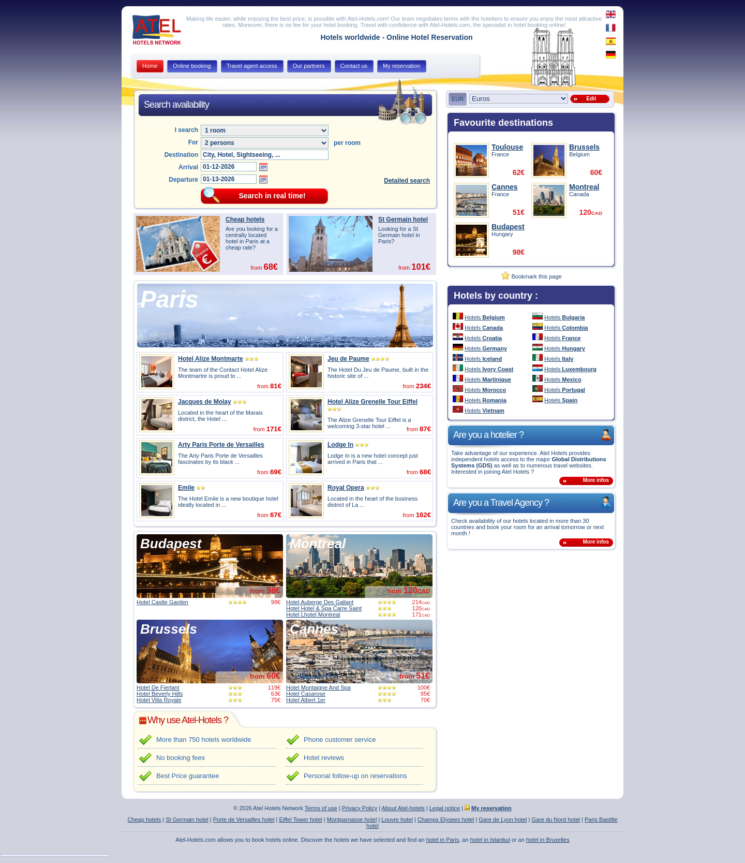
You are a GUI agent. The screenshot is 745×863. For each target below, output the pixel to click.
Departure (183, 179)
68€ (270, 266)
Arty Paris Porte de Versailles (221, 444)
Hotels (485, 317)
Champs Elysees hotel (446, 819)
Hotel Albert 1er (305, 700)
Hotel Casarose (305, 694)
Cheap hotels (245, 219)
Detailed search (407, 180)
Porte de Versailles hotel (244, 819)
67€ (275, 515)
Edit (590, 98)
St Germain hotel (403, 219)
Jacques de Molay (204, 401)
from (265, 591)
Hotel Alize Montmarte (210, 358)
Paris (169, 299)
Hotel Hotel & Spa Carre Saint (324, 608)
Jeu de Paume (348, 358)
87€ (425, 429)
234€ (423, 386)
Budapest (170, 543)
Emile (186, 487)
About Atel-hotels (403, 808)
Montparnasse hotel (352, 819)
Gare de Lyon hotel (503, 819)
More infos (596, 480)
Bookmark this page (531, 276)
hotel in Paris (442, 840)
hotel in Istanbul (490, 840)
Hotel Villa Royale (159, 700)
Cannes (314, 629)
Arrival (188, 167)
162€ (423, 515)
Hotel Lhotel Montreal (313, 614)
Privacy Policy (359, 808)
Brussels (168, 629)
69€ (275, 472)
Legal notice (444, 808)
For (193, 142)
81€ (275, 386)
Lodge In (340, 444)
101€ (420, 266)
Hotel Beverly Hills (160, 694)
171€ (273, 429)
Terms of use (321, 808)
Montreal (318, 543)
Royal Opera (345, 487)
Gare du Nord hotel (555, 819)
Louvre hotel (397, 819)
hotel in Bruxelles (548, 840)
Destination (181, 154)
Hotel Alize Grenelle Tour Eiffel (372, 401)
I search (186, 130)
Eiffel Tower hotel (300, 819)
